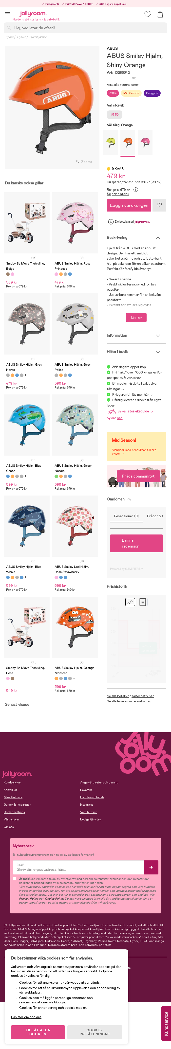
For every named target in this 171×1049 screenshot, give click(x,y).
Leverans (86, 790)
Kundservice (12, 782)
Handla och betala (92, 797)
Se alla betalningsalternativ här (130, 696)
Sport (9, 37)
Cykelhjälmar (37, 37)
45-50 (115, 115)
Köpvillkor (10, 790)
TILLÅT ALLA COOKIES (38, 1032)
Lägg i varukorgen (129, 205)
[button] (7, 13)
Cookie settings (14, 812)
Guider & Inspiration (17, 805)
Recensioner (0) (126, 516)
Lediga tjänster (90, 819)
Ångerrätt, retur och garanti (99, 782)
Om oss (9, 827)
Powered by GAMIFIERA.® (126, 569)
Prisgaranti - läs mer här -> (132, 394)
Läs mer (136, 318)
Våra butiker (88, 812)
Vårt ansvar (11, 819)
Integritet (86, 805)
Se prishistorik (118, 194)
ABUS (112, 48)
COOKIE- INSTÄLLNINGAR (95, 1032)
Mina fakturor (13, 797)
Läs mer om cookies (26, 1017)
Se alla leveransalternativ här (129, 701)
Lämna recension (130, 543)
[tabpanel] (51, 107)
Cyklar (21, 37)
